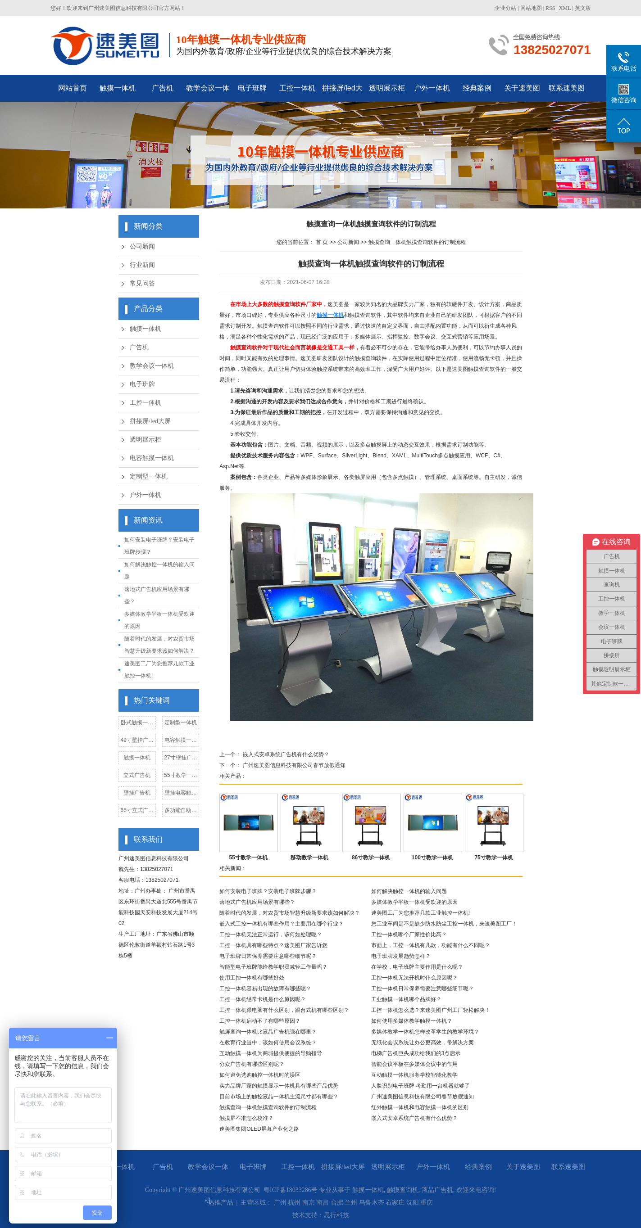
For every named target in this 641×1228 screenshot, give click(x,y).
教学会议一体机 (207, 93)
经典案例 (477, 88)
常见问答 (142, 283)
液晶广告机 (437, 1190)
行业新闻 (142, 265)
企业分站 (505, 8)
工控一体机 (297, 88)
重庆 (426, 1202)
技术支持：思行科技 (320, 1215)
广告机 (162, 88)
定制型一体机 (149, 476)
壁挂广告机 (136, 793)
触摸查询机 (402, 1190)
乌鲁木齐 (371, 1202)
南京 (308, 1202)
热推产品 (220, 1202)
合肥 (337, 1202)
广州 (280, 1202)
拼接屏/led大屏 (342, 93)
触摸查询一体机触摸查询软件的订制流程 (417, 242)
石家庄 (395, 1202)
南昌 (322, 1202)
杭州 (294, 1202)
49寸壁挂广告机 (137, 741)
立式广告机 (136, 775)
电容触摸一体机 (152, 458)
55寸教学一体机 (180, 776)
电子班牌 (252, 88)
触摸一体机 (118, 88)
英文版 (583, 8)
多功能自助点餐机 (180, 812)
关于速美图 (522, 88)
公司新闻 (142, 246)
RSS (550, 8)
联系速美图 (567, 88)
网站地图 (531, 8)
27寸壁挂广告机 (180, 759)
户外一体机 (432, 88)
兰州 (351, 1202)
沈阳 (412, 1202)
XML (565, 8)
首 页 (322, 242)
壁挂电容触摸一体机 (180, 794)
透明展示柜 (387, 88)
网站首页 (72, 88)
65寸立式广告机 (137, 812)
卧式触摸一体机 (137, 724)
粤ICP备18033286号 (291, 1190)
